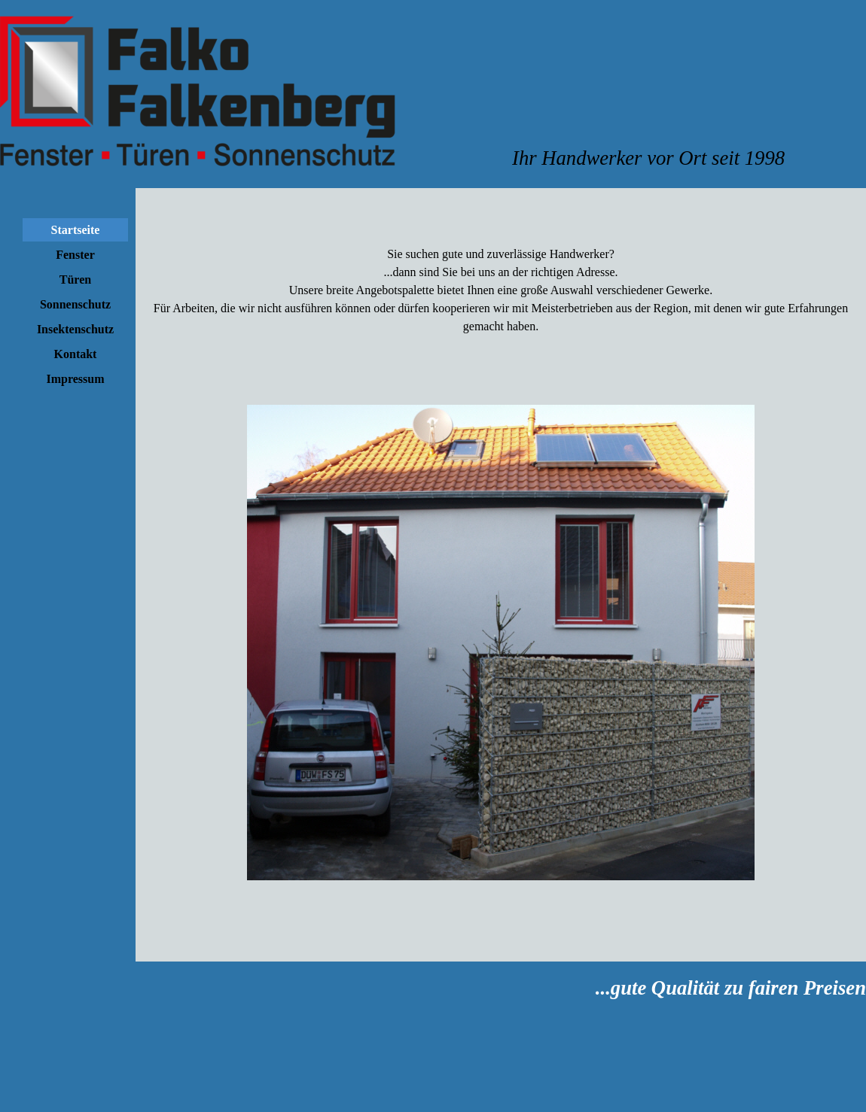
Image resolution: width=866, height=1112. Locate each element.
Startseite (75, 229)
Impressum (75, 378)
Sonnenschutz (75, 304)
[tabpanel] (689, 158)
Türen (75, 279)
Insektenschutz (75, 329)
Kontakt (75, 354)
